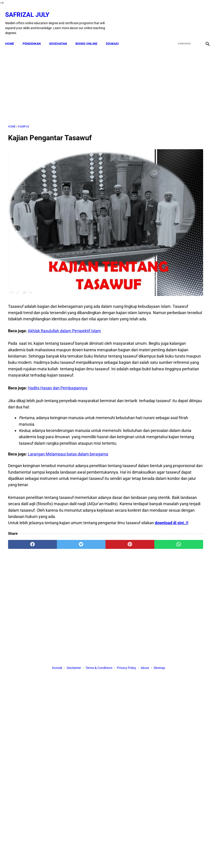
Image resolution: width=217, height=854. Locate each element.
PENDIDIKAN (35, 37)
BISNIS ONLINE (89, 37)
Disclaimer (74, 586)
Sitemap (159, 586)
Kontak (57, 586)
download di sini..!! (38, 523)
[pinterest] (91, 544)
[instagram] (204, 19)
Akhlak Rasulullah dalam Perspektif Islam (64, 293)
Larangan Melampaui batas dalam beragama (68, 435)
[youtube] (193, 19)
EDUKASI (115, 37)
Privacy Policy (126, 586)
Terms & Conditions (99, 586)
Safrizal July (30, 10)
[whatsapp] (125, 544)
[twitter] (183, 19)
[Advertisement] (75, 81)
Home (12, 37)
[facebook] (172, 19)
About (145, 586)
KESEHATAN (61, 37)
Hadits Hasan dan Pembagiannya (57, 363)
